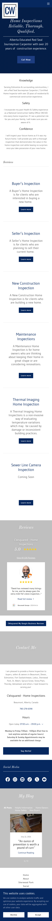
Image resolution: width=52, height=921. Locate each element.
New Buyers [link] (35, 810)
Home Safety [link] (21, 810)
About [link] (26, 878)
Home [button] (26, 875)
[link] (10, 4)
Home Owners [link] (42, 807)
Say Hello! (26, 751)
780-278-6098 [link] (26, 708)
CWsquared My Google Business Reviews (26, 623)
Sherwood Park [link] (26, 882)
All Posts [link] (8, 807)
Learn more (26, 209)
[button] (48, 3)
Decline (13, 914)
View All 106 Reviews (26, 557)
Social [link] (26, 886)
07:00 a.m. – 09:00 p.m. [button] (30, 724)
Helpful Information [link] (24, 807)
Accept (38, 914)
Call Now (25, 59)
